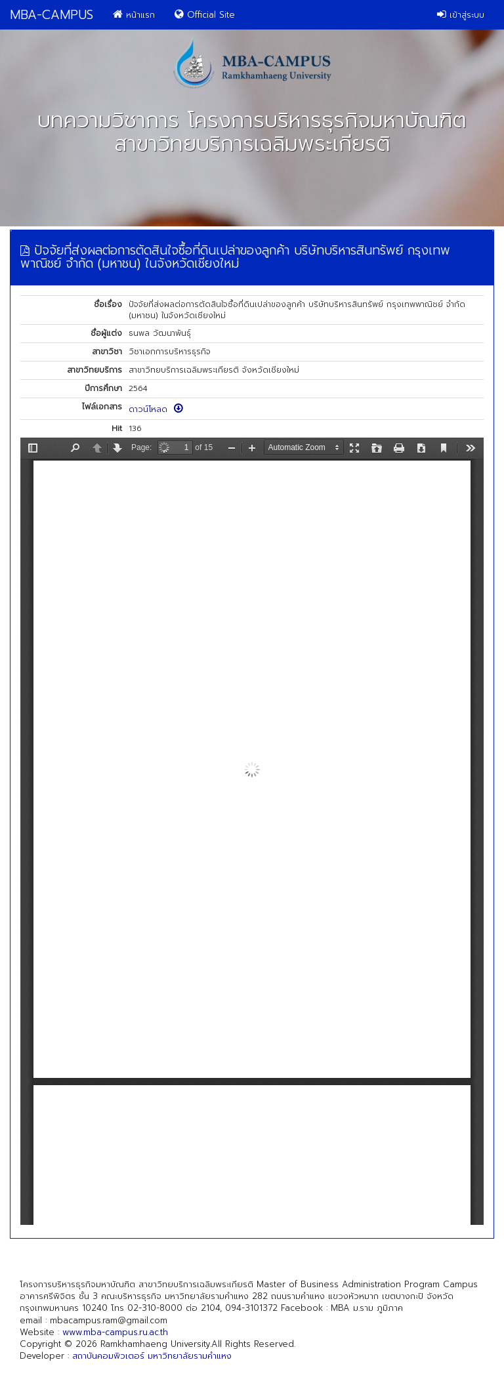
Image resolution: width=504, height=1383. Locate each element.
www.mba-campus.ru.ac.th (115, 1332)
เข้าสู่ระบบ (460, 15)
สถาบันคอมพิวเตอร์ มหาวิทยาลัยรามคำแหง (152, 1356)
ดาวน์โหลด (156, 409)
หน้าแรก (134, 15)
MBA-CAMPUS (51, 14)
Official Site (205, 15)
